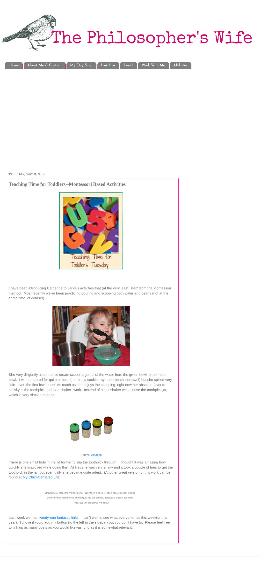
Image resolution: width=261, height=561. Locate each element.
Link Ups (108, 65)
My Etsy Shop (81, 65)
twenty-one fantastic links (58, 517)
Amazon (96, 455)
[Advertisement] (45, 118)
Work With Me (153, 65)
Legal (128, 65)
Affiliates (180, 65)
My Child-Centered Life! (41, 477)
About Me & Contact (44, 65)
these (50, 395)
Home (14, 65)
